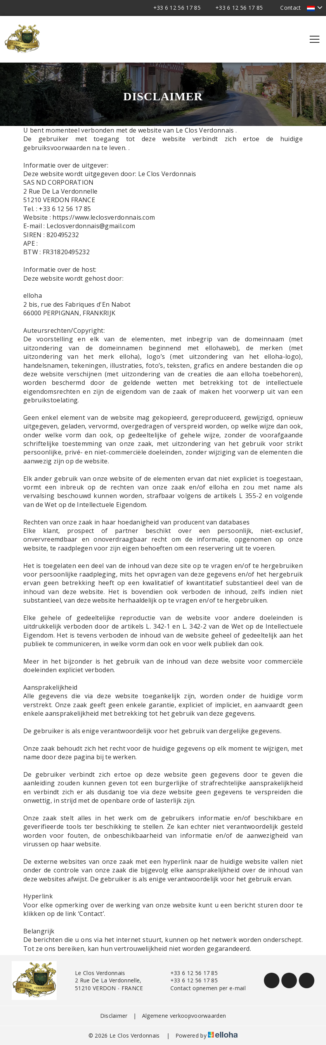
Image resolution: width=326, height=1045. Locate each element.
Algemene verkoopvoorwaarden (184, 1015)
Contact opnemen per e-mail (203, 988)
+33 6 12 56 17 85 (189, 973)
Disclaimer (114, 1015)
